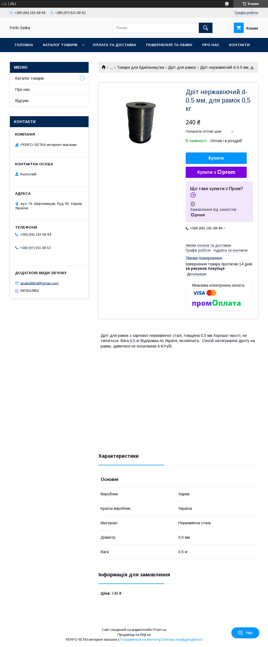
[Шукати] (205, 28)
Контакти (239, 45)
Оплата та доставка (114, 45)
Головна (24, 45)
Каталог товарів (60, 45)
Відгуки (21, 100)
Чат (245, 632)
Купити (216, 158)
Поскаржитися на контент (139, 640)
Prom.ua (159, 630)
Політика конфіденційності (182, 640)
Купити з (216, 172)
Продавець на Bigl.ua (134, 635)
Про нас (210, 45)
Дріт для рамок (182, 67)
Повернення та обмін (169, 45)
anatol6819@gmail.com (39, 283)
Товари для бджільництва (140, 67)
